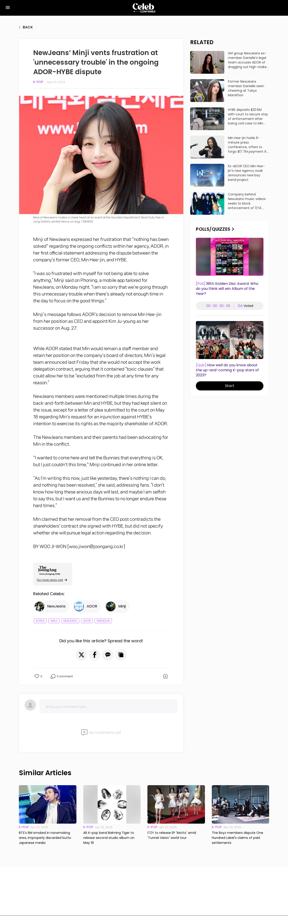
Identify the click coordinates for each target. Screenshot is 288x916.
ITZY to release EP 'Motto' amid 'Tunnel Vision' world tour (171, 835)
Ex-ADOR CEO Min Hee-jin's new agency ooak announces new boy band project (246, 173)
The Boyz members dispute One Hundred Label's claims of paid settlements (237, 837)
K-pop (38, 82)
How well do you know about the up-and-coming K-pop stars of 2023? (227, 370)
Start (229, 385)
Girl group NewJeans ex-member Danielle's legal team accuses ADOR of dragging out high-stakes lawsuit (248, 60)
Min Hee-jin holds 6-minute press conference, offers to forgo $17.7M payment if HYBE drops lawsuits (247, 145)
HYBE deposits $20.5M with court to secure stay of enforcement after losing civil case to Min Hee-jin (248, 116)
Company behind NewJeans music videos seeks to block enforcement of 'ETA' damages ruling (247, 201)
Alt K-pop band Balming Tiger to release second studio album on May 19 (108, 837)
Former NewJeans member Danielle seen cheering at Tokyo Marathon (246, 88)
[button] (81, 654)
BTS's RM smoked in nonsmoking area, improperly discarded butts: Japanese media (45, 837)
